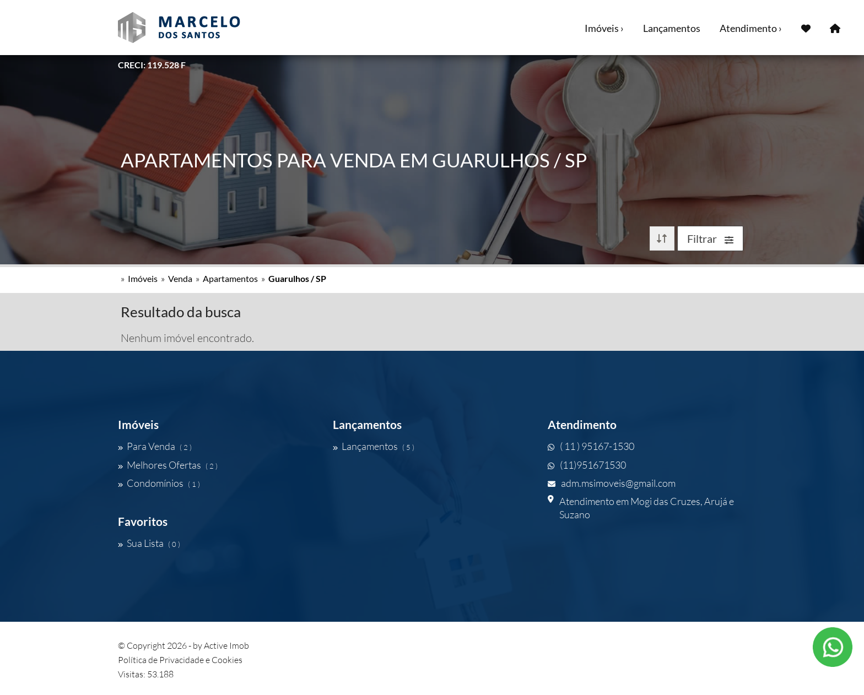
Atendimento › (751, 28)
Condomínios (159, 483)
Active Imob (226, 645)
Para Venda (155, 446)
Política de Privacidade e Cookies (180, 659)
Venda (180, 278)
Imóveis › (604, 28)
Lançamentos (671, 28)
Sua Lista (149, 543)
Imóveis (143, 278)
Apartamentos (230, 278)
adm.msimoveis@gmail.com (612, 483)
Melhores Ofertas (168, 465)
